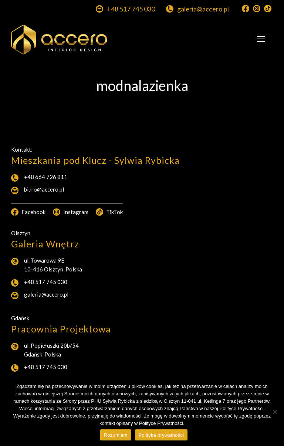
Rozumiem (116, 435)
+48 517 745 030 (45, 281)
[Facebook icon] (245, 8)
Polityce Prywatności (161, 423)
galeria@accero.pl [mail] (203, 9)
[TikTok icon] (267, 8)
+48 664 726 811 (45, 176)
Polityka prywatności (161, 435)
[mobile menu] (261, 39)
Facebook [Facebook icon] (28, 212)
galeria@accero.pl (46, 294)
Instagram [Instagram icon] (70, 212)
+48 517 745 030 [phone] (131, 9)
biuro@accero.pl (44, 189)
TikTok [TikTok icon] (109, 212)
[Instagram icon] (256, 8)
